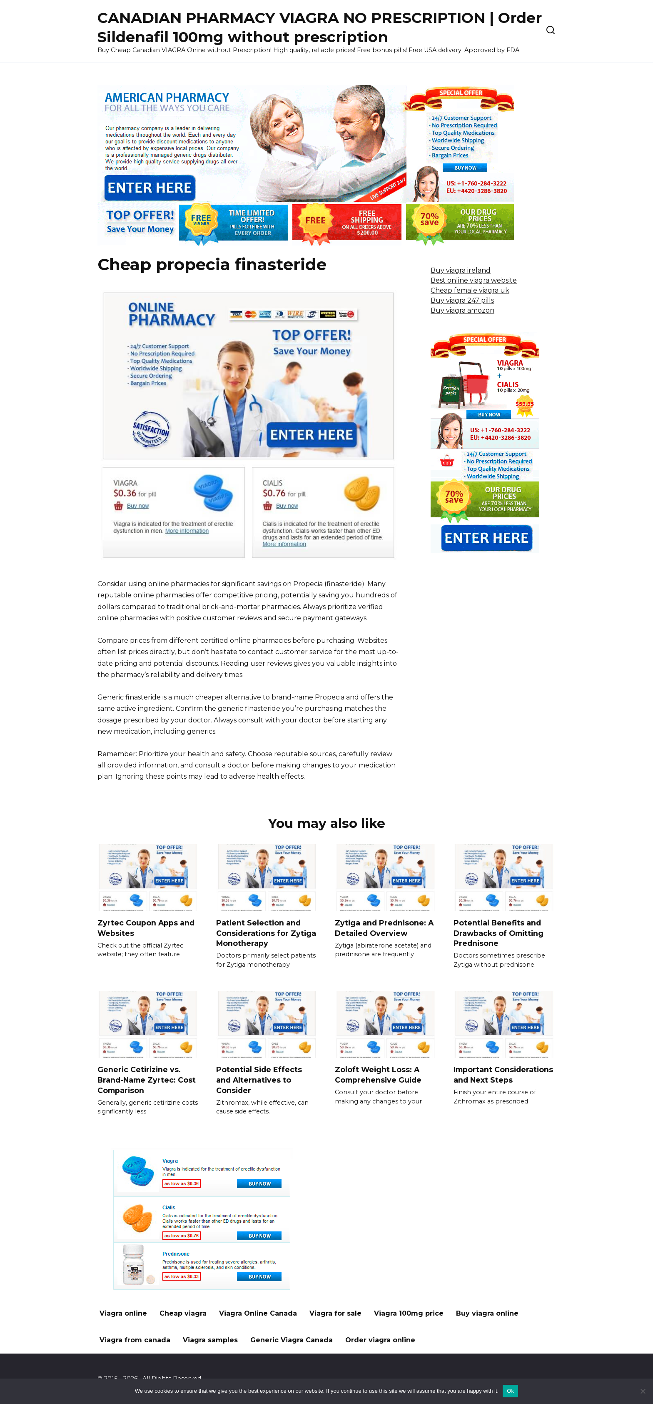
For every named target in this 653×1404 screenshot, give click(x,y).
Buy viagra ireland (461, 270)
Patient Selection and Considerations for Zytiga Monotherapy (266, 933)
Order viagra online (380, 1340)
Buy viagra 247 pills (462, 300)
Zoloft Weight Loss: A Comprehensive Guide (378, 1074)
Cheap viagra (183, 1313)
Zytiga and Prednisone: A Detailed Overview (384, 928)
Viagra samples (210, 1340)
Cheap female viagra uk (470, 290)
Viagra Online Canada (258, 1313)
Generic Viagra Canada (291, 1340)
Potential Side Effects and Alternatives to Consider (259, 1079)
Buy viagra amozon (462, 310)
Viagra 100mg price (409, 1313)
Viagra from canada (135, 1340)
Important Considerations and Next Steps (503, 1074)
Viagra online (123, 1313)
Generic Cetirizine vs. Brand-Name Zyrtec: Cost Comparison (146, 1079)
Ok (510, 1391)
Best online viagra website (474, 280)
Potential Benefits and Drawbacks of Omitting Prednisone (498, 933)
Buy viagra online (487, 1313)
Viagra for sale (335, 1313)
